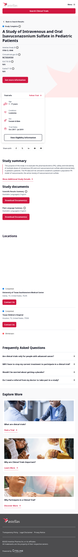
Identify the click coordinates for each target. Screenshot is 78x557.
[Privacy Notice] (39, 532)
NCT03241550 (7, 57)
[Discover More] (12, 505)
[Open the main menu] (74, 4)
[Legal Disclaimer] (26, 532)
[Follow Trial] (35, 95)
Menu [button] (70, 4)
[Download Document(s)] (16, 200)
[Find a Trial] (11, 430)
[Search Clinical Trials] (39, 11)
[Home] (9, 4)
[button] (39, 356)
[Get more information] (15, 80)
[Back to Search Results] (13, 21)
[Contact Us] (9, 302)
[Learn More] (11, 467)
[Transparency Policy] (10, 532)
